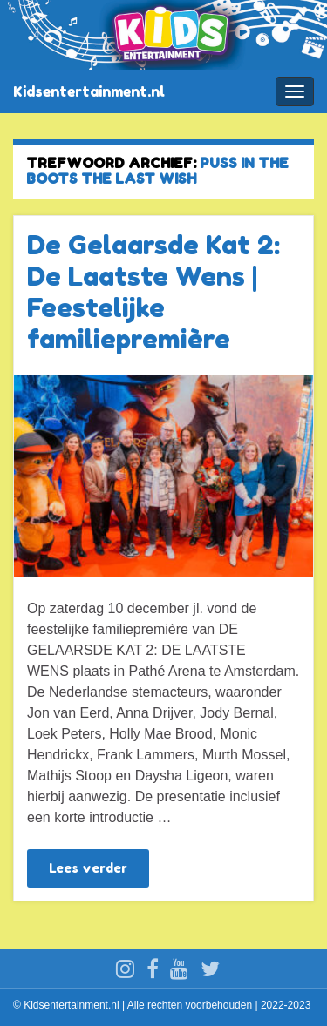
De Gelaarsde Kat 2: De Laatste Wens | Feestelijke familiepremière (153, 291)
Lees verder (88, 868)
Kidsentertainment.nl (89, 91)
